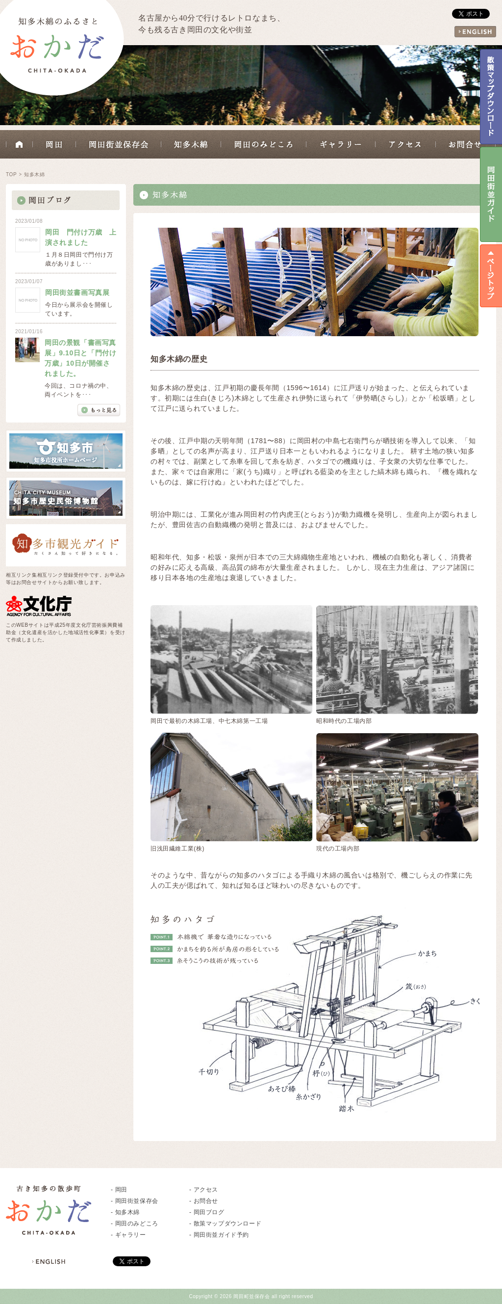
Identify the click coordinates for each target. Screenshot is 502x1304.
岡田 (54, 144)
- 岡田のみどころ (134, 1223)
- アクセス (203, 1189)
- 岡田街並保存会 (134, 1201)
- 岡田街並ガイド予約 (219, 1234)
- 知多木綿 (125, 1212)
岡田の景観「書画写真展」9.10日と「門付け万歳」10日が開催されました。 (80, 358)
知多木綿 (191, 144)
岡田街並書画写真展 (77, 292)
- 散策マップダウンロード (225, 1223)
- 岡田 (119, 1189)
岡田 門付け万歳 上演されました (81, 237)
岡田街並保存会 (118, 144)
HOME (19, 144)
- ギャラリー (128, 1234)
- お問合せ (203, 1201)
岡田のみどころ (263, 144)
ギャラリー (341, 144)
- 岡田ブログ (207, 1212)
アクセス (406, 144)
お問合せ (466, 144)
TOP (11, 174)
